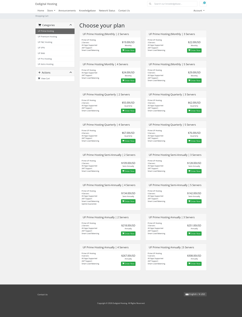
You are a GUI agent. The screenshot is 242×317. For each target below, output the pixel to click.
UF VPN (41, 47)
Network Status (107, 10)
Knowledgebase (87, 10)
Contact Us (124, 10)
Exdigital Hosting (46, 4)
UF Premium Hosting (47, 36)
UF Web (41, 53)
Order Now (128, 50)
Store (50, 10)
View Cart (44, 78)
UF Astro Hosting (45, 64)
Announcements (67, 10)
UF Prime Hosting (46, 31)
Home (41, 10)
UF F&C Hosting (45, 42)
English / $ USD (195, 294)
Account (198, 10)
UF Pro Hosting (45, 58)
